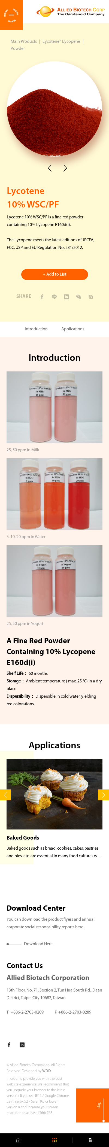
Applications (72, 329)
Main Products (24, 41)
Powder (18, 49)
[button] (5, 794)
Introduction (36, 329)
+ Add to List (54, 274)
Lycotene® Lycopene (61, 41)
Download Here (38, 944)
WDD (46, 1071)
